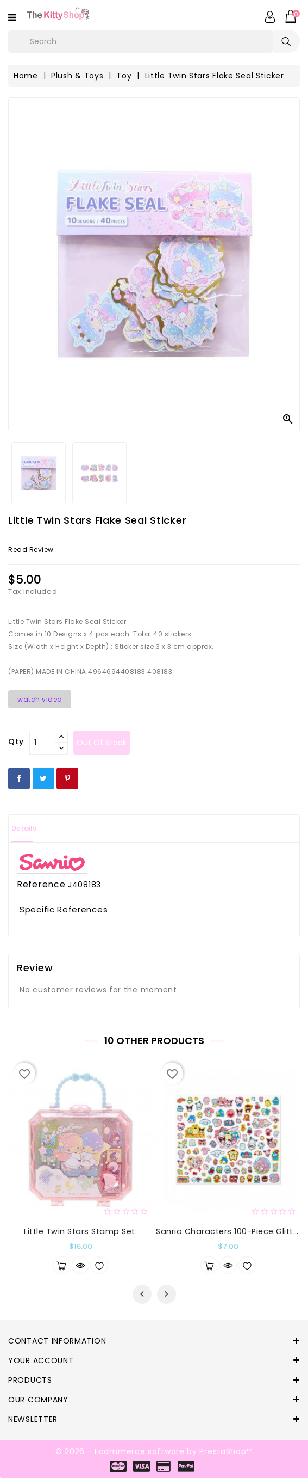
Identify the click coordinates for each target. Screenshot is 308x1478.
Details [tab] (23, 828)
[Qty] (42, 743)
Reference (41, 884)
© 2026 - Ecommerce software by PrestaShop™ (154, 1451)
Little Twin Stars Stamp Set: (80, 1231)
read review (31, 549)
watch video (39, 699)
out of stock (102, 742)
